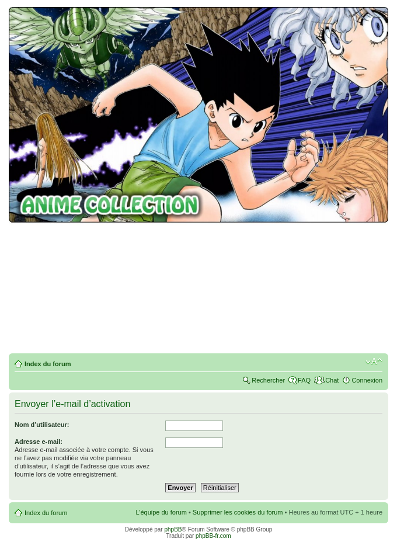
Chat (332, 380)
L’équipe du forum (160, 512)
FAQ (304, 380)
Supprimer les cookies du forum (238, 512)
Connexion (366, 380)
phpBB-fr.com (213, 536)
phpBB (173, 529)
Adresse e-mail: (38, 441)
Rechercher (268, 380)
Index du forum (48, 363)
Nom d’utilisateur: (42, 424)
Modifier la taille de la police (373, 361)
